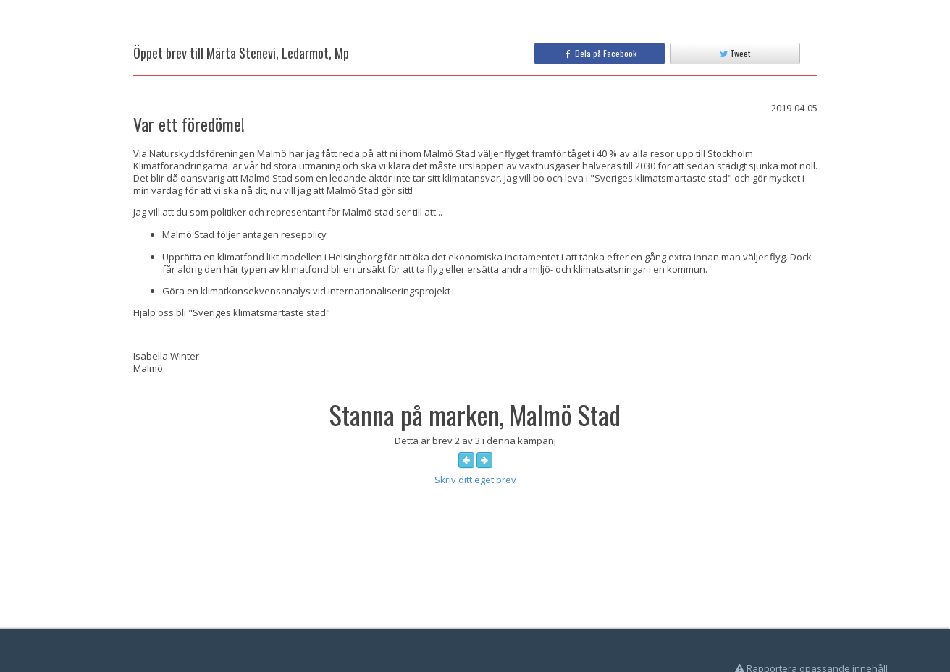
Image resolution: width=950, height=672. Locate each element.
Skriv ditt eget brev (475, 479)
